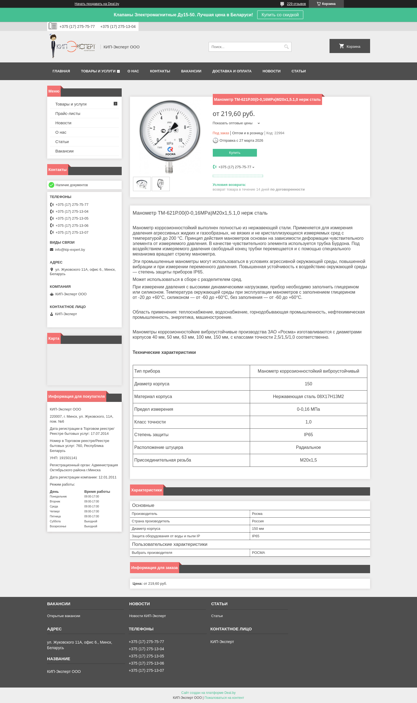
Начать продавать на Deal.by (97, 4)
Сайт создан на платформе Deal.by (208, 693)
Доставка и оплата (231, 71)
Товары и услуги (98, 71)
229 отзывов (296, 4)
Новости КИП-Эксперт (147, 616)
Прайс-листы (68, 113)
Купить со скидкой (280, 14)
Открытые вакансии (63, 616)
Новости (272, 71)
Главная (61, 71)
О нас (133, 71)
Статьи (299, 71)
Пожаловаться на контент (224, 698)
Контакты (160, 71)
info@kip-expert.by (70, 250)
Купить (234, 153)
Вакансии (191, 71)
